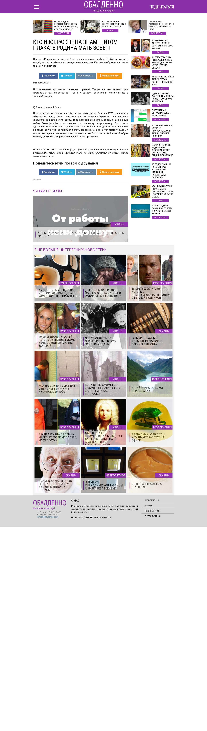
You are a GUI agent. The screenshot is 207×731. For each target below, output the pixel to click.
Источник (37, 384)
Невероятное (152, 715)
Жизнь (148, 710)
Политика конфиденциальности (91, 722)
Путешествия (152, 720)
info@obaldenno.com (47, 721)
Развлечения (151, 704)
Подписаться (162, 7)
